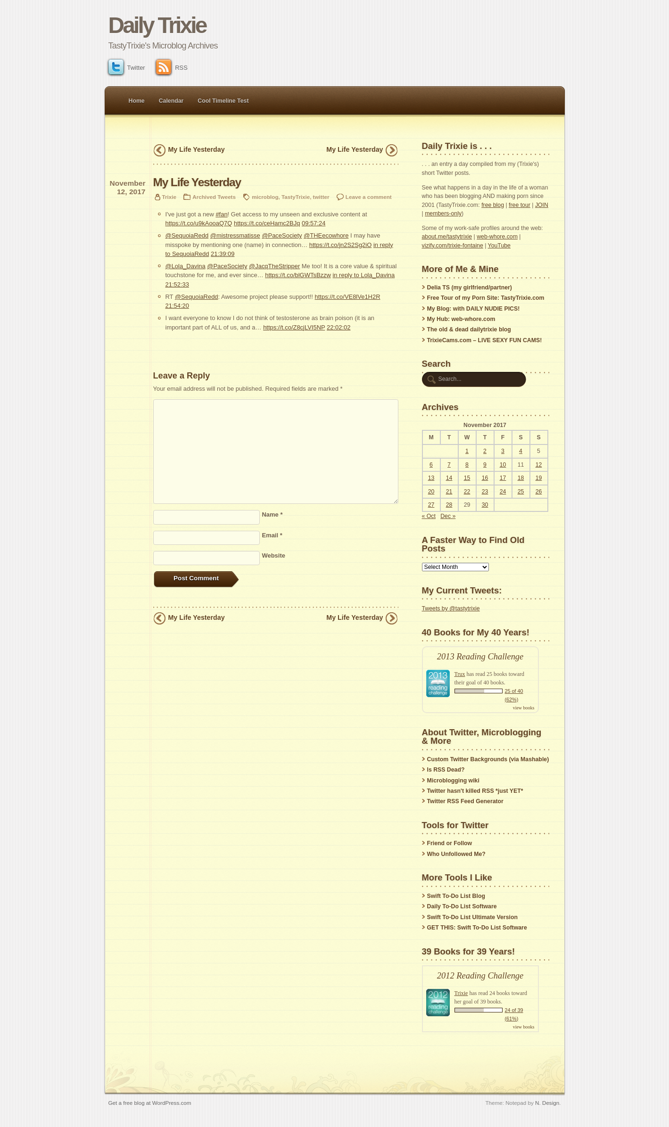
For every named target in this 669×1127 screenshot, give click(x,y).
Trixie (169, 197)
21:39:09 (222, 253)
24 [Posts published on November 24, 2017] (503, 491)
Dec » (447, 516)
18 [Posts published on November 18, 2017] (521, 478)
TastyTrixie (295, 197)
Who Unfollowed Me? (456, 854)
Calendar (171, 101)
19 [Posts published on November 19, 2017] (539, 478)
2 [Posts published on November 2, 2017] (485, 451)
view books (524, 707)
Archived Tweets (214, 197)
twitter (321, 197)
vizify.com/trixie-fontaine (452, 245)
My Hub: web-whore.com (461, 319)
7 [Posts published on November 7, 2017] (449, 464)
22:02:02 (338, 327)
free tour (519, 205)
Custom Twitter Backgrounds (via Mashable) (488, 759)
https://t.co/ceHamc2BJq (267, 223)
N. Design (547, 1103)
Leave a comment (369, 197)
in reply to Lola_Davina (363, 275)
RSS (172, 67)
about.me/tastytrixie (447, 236)
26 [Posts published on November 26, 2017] (539, 491)
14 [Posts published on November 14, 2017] (449, 478)
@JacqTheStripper (274, 266)
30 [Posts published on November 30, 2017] (485, 505)
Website (273, 555)
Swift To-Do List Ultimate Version (472, 917)
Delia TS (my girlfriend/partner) (469, 287)
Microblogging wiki (453, 780)
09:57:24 (313, 223)
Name (272, 514)
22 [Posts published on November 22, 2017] (467, 491)
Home (137, 101)
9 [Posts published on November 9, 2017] (485, 464)
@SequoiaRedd (187, 235)
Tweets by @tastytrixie (451, 608)
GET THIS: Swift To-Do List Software (477, 927)
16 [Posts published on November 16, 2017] (485, 478)
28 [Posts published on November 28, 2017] (449, 505)
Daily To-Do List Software (462, 906)
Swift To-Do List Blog (456, 896)
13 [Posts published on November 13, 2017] (431, 478)
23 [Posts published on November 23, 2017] (485, 491)
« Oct (429, 516)
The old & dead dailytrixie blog (469, 329)
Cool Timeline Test (223, 101)
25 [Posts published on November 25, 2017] (521, 491)
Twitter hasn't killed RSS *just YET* (475, 791)
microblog (265, 197)
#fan (221, 214)
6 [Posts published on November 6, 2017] (431, 464)
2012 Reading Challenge (480, 975)
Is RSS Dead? (446, 769)
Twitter (126, 67)
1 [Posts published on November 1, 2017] (467, 451)
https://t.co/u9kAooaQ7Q (198, 223)
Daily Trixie (157, 25)
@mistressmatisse (235, 235)
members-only (443, 213)
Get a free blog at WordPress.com (149, 1103)
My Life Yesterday (196, 149)
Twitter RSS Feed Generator (465, 801)
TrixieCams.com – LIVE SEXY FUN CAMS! (484, 340)
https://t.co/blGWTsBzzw (298, 275)
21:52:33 (177, 284)
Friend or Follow (449, 843)
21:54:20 (177, 305)
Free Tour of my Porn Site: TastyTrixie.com (486, 298)
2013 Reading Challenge (480, 656)
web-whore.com (497, 236)
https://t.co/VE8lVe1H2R (347, 296)
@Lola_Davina (185, 266)
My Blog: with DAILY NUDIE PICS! (473, 308)
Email (272, 535)
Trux (459, 674)
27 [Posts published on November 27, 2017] (431, 505)
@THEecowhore (326, 235)
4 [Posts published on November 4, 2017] (520, 451)
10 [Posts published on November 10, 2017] (503, 464)
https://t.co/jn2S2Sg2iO (340, 244)
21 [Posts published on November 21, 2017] (449, 491)
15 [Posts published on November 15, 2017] (467, 478)
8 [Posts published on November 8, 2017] (467, 464)
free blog (492, 205)
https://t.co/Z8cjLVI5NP (294, 327)
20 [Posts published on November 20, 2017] (431, 491)
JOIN (541, 205)
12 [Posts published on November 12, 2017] (539, 464)
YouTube (499, 245)
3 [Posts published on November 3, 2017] (502, 451)
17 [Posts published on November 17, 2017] (503, 478)
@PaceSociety (282, 235)
